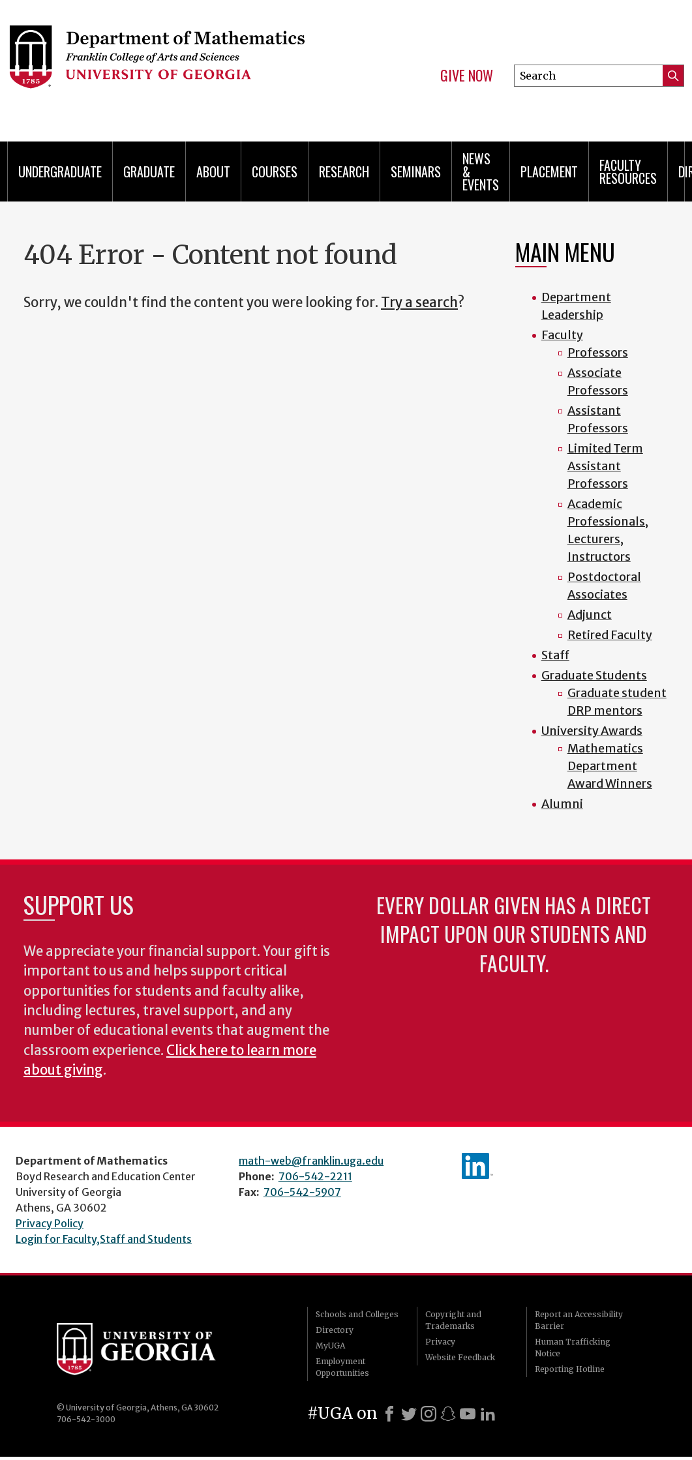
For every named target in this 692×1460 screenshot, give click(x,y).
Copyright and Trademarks (453, 1320)
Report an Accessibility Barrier (579, 1320)
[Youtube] (467, 1414)
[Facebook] (389, 1414)
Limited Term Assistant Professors (605, 466)
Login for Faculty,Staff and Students (104, 1238)
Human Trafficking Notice (572, 1347)
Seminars (416, 171)
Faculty (562, 334)
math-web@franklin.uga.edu (311, 1160)
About (213, 171)
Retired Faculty (609, 634)
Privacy (440, 1342)
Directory (335, 1330)
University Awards (591, 730)
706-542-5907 (302, 1192)
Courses (274, 171)
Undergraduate (60, 171)
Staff (555, 655)
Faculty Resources (628, 171)
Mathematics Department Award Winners (609, 766)
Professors (597, 352)
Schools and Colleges (357, 1314)
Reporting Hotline (570, 1369)
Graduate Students (594, 675)
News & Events (480, 171)
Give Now (466, 76)
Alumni (562, 803)
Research (344, 171)
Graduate (149, 171)
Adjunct (589, 614)
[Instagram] (428, 1414)
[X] (409, 1414)
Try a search (419, 302)
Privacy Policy (49, 1223)
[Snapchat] (448, 1414)
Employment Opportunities (342, 1367)
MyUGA (330, 1345)
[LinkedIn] (488, 1414)
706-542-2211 (315, 1176)
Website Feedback (460, 1357)
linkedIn (477, 1166)
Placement (549, 171)
